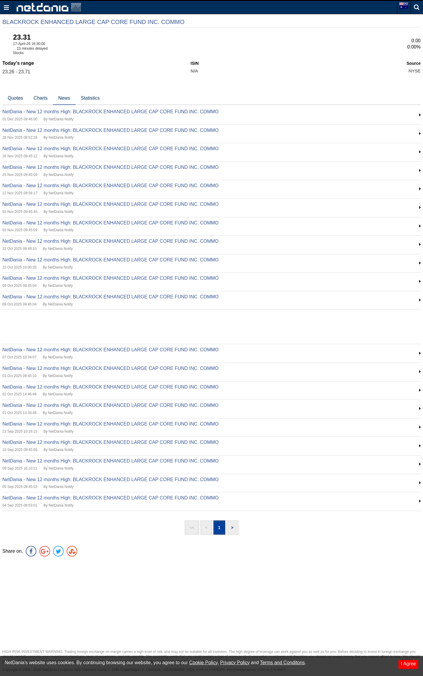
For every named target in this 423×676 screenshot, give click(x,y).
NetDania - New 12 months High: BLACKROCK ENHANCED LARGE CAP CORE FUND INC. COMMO (110, 111)
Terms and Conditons (282, 662)
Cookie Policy (203, 662)
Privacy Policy (235, 662)
